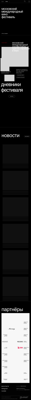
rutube (3, 391)
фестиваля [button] (12, 90)
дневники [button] (11, 84)
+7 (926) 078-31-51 (26, 389)
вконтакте (5, 386)
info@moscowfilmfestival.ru (20, 388)
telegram (4, 388)
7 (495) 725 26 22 (23, 386)
